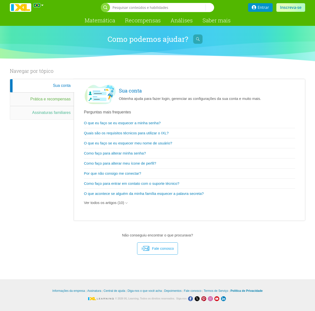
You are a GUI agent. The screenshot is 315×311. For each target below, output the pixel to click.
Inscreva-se (290, 7)
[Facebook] (191, 298)
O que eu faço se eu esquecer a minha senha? (122, 123)
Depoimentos (173, 291)
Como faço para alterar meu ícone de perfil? (120, 163)
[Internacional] (39, 5)
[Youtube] (217, 298)
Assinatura (94, 291)
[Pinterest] (204, 298)
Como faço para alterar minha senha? (115, 153)
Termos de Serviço (216, 291)
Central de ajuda (114, 291)
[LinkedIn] (224, 298)
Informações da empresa (68, 291)
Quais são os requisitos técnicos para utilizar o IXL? (126, 133)
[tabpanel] (189, 150)
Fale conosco (157, 248)
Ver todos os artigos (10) (106, 203)
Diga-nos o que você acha (144, 291)
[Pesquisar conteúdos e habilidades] (158, 7)
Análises (182, 20)
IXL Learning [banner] (20, 7)
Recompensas (143, 20)
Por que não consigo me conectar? (112, 173)
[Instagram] (211, 298)
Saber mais (217, 20)
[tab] (42, 86)
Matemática (100, 20)
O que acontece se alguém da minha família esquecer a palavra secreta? (144, 193)
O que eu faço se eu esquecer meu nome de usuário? (128, 143)
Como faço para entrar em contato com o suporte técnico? (131, 183)
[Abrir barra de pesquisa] (105, 7)
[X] (198, 298)
